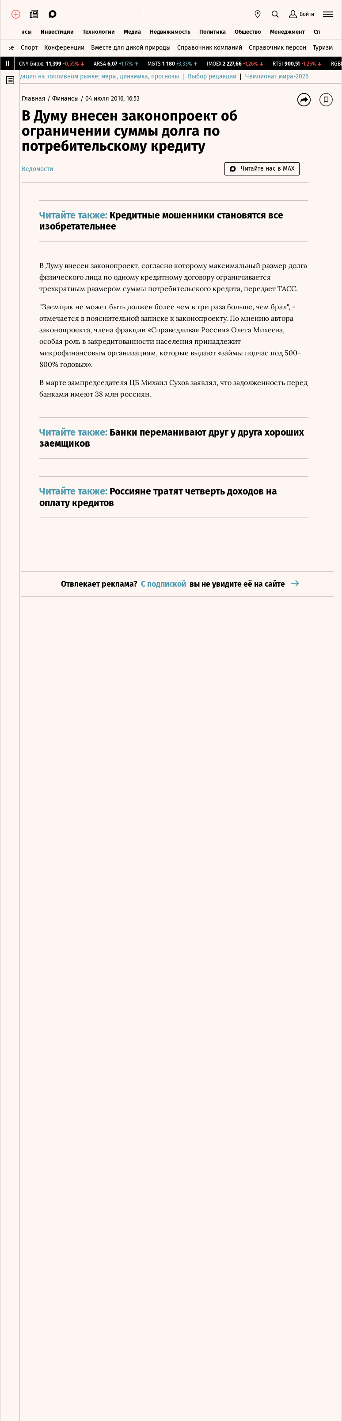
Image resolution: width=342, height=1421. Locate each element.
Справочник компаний (209, 47)
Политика (212, 30)
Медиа (132, 30)
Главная (41, 98)
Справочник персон (277, 47)
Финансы (73, 98)
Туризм (323, 47)
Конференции (64, 47)
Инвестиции (57, 30)
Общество (248, 30)
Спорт (29, 47)
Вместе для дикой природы (131, 47)
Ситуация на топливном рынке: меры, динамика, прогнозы (113, 76)
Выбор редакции (231, 76)
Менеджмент (287, 30)
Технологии (99, 30)
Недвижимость (170, 30)
